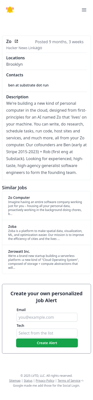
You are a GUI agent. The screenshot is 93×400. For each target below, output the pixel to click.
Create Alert (47, 342)
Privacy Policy (45, 381)
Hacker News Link (20, 47)
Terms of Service (69, 381)
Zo (8, 41)
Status (28, 381)
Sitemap (15, 381)
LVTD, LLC (38, 376)
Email (21, 309)
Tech (20, 325)
